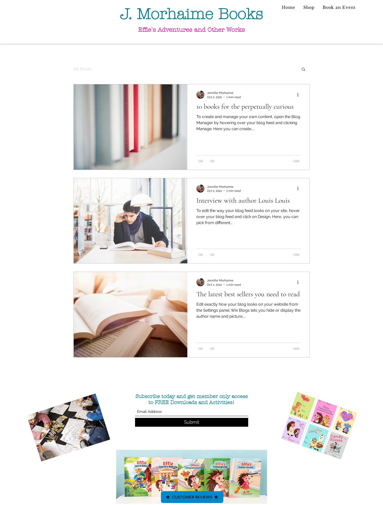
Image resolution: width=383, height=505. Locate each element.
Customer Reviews (192, 497)
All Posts (82, 68)
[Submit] (191, 422)
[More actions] (300, 95)
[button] (303, 69)
